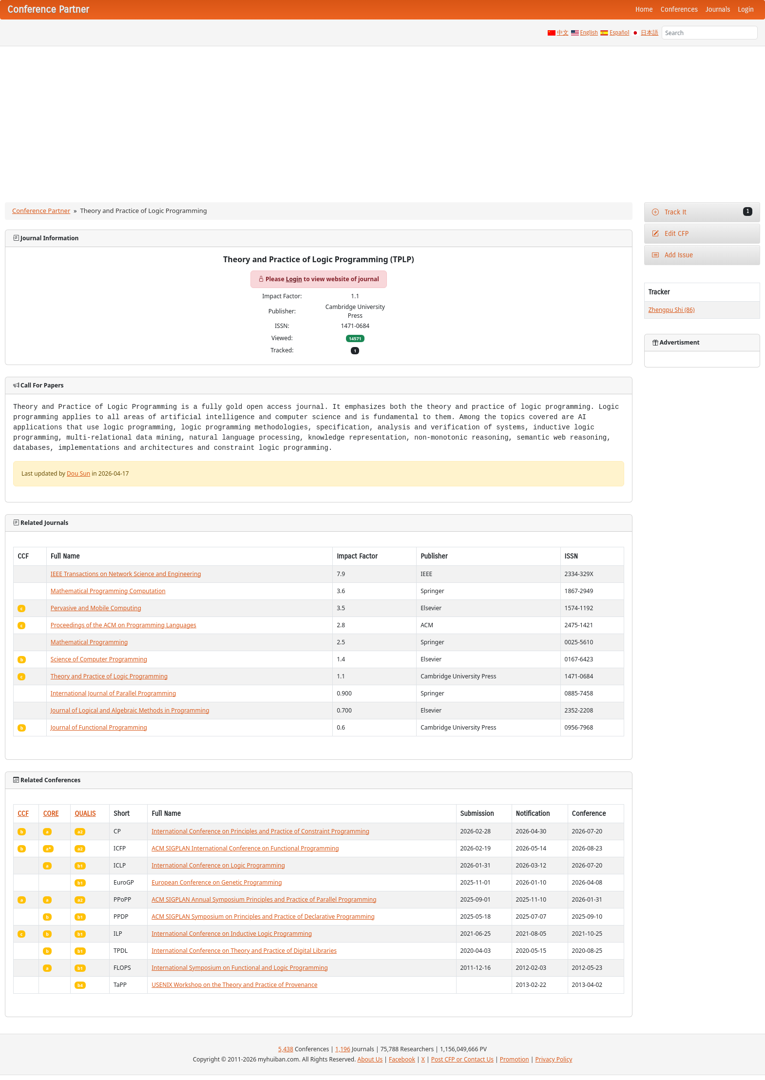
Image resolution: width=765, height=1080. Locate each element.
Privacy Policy (554, 1059)
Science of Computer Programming (99, 659)
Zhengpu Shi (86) (672, 310)
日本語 (649, 32)
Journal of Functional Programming (99, 727)
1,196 (342, 1049)
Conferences (679, 9)
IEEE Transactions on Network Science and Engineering (126, 574)
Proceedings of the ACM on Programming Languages (123, 625)
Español (619, 32)
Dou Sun (78, 473)
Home (644, 9)
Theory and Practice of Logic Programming (109, 676)
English (589, 32)
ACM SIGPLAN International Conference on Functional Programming (245, 848)
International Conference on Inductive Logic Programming (232, 933)
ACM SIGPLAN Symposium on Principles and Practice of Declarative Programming (263, 916)
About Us (370, 1059)
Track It (702, 211)
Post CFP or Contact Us (462, 1059)
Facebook (402, 1059)
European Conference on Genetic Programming (217, 882)
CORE (50, 814)
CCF (23, 814)
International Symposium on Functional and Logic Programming (240, 968)
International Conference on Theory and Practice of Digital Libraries (244, 950)
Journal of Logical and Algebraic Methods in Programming (130, 710)
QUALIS (85, 814)
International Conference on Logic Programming (218, 865)
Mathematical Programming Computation (108, 591)
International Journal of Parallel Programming (113, 693)
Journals (718, 9)
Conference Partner (41, 210)
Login (746, 9)
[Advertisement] (382, 119)
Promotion (514, 1059)
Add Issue (672, 255)
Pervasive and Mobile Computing (96, 608)
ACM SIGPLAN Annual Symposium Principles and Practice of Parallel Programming (264, 899)
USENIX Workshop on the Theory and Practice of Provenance (234, 985)
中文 (563, 32)
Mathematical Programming (89, 642)
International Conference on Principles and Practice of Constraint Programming (260, 831)
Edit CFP (670, 234)
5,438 (285, 1049)
